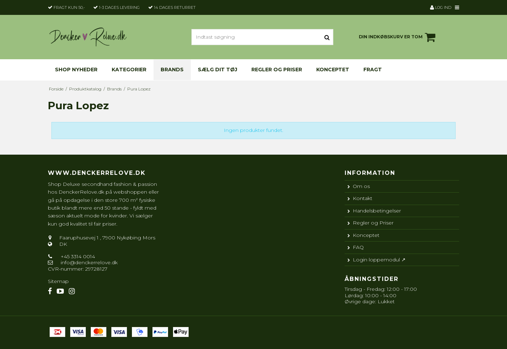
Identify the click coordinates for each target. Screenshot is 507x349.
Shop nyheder (76, 69)
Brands (172, 69)
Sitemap (58, 281)
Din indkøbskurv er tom (398, 37)
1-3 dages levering (119, 7)
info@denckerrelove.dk (89, 262)
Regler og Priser (276, 69)
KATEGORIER (129, 69)
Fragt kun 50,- (69, 7)
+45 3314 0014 (77, 256)
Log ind (440, 7)
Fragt (372, 69)
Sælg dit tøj (217, 69)
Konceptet (332, 69)
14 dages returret (175, 7)
